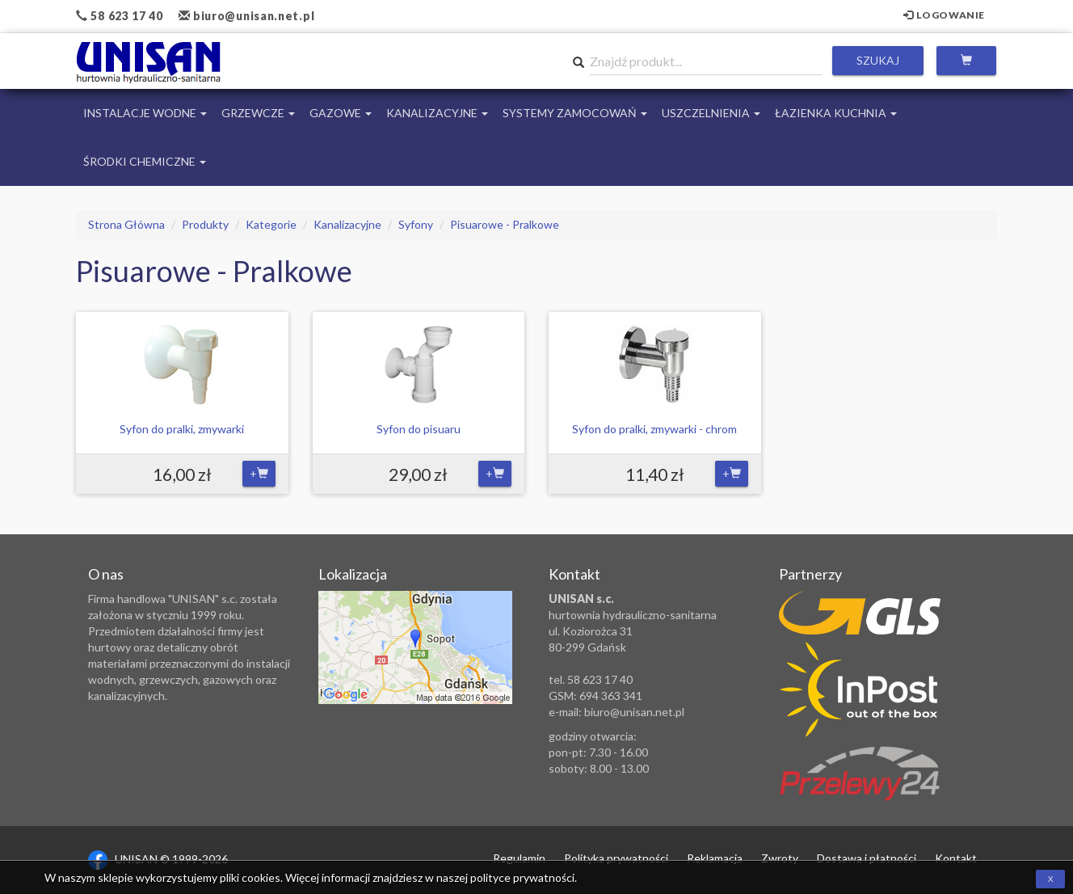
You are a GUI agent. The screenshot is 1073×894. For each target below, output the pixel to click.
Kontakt (956, 858)
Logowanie (944, 15)
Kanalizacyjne (437, 113)
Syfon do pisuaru (419, 429)
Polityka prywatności (616, 858)
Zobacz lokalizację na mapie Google (415, 647)
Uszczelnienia (711, 113)
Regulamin (519, 858)
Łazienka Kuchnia (836, 113)
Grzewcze (258, 113)
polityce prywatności (522, 877)
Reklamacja (715, 858)
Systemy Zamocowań (575, 113)
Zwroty (779, 858)
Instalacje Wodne (145, 113)
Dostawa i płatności (866, 858)
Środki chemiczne (144, 161)
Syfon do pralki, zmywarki (182, 429)
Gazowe (340, 113)
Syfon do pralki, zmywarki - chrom (654, 429)
